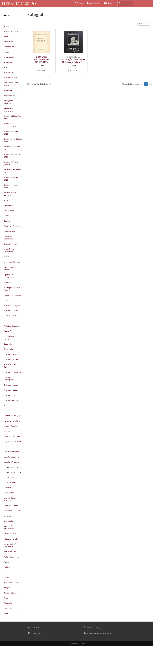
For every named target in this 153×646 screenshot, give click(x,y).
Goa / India (8, 349)
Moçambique (9, 516)
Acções (6, 26)
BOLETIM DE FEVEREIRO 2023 (10, 125)
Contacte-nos (35, 633)
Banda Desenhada (11, 95)
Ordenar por (144, 24)
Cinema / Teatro (10, 231)
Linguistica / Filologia (12, 441)
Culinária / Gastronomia (9, 237)
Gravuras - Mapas (11, 390)
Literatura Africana (11, 451)
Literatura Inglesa (11, 467)
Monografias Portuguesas (9, 527)
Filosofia (7, 321)
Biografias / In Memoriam (9, 109)
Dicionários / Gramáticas (9, 250)
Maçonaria (8, 487)
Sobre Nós (33, 627)
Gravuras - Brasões (11, 359)
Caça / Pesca (9, 210)
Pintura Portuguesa (11, 557)
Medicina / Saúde (11, 505)
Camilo (6, 216)
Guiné (6, 410)
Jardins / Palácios (10, 426)
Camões (7, 221)
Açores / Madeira (11, 31)
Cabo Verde (8, 205)
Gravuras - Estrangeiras (9, 378)
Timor (6, 598)
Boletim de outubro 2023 (12, 155)
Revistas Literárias (11, 593)
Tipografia (8, 603)
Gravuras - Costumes (12, 372)
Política (7, 567)
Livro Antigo (9, 477)
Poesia (6, 562)
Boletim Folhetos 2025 (10, 186)
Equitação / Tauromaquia (9, 276)
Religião (7, 587)
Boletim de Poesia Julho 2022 (11, 163)
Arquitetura (8, 62)
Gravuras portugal (11, 400)
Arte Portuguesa (10, 77)
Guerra (6, 405)
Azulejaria (8, 90)
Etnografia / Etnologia (12, 295)
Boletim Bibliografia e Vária (12, 117)
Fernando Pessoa (11, 310)
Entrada (79, 3)
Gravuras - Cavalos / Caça (12, 365)
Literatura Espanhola (12, 457)
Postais (6, 577)
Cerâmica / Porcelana (12, 226)
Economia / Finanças (12, 262)
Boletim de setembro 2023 (12, 171)
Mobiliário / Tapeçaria (12, 510)
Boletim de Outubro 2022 (12, 147)
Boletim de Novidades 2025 (13, 140)
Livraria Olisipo (19, 3)
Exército (7, 300)
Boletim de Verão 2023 (11, 178)
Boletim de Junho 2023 (11, 132)
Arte (5, 67)
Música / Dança (10, 533)
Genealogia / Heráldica (9, 337)
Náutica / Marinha (11, 539)
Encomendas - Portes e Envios (97, 633)
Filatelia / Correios (11, 315)
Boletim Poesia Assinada (10, 193)
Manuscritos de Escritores (10, 499)
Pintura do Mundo (11, 551)
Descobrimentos (10, 244)
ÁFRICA (7, 36)
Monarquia (8, 521)
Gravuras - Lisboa (11, 385)
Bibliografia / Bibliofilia (9, 101)
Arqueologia (9, 57)
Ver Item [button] (41, 70)
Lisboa (6, 446)
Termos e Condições (93, 627)
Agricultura (8, 41)
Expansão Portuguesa (12, 305)
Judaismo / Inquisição (12, 436)
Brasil (6, 200)
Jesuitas (7, 431)
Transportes (8, 608)
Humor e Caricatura (12, 421)
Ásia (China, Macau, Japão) (12, 83)
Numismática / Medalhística (10, 545)
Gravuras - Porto (10, 395)
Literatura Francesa (11, 462)
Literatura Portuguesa (12, 472)
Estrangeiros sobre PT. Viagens (13, 288)
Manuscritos (9, 493)
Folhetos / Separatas (12, 326)
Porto (6, 572)
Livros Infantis (9, 482)
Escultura (7, 282)
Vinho (6, 613)
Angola (6, 52)
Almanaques (9, 47)
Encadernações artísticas (10, 268)
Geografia (8, 344)
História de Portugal (12, 415)
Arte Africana (9, 72)
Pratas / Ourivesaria (12, 582)
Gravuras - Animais (11, 354)
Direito (6, 257)
